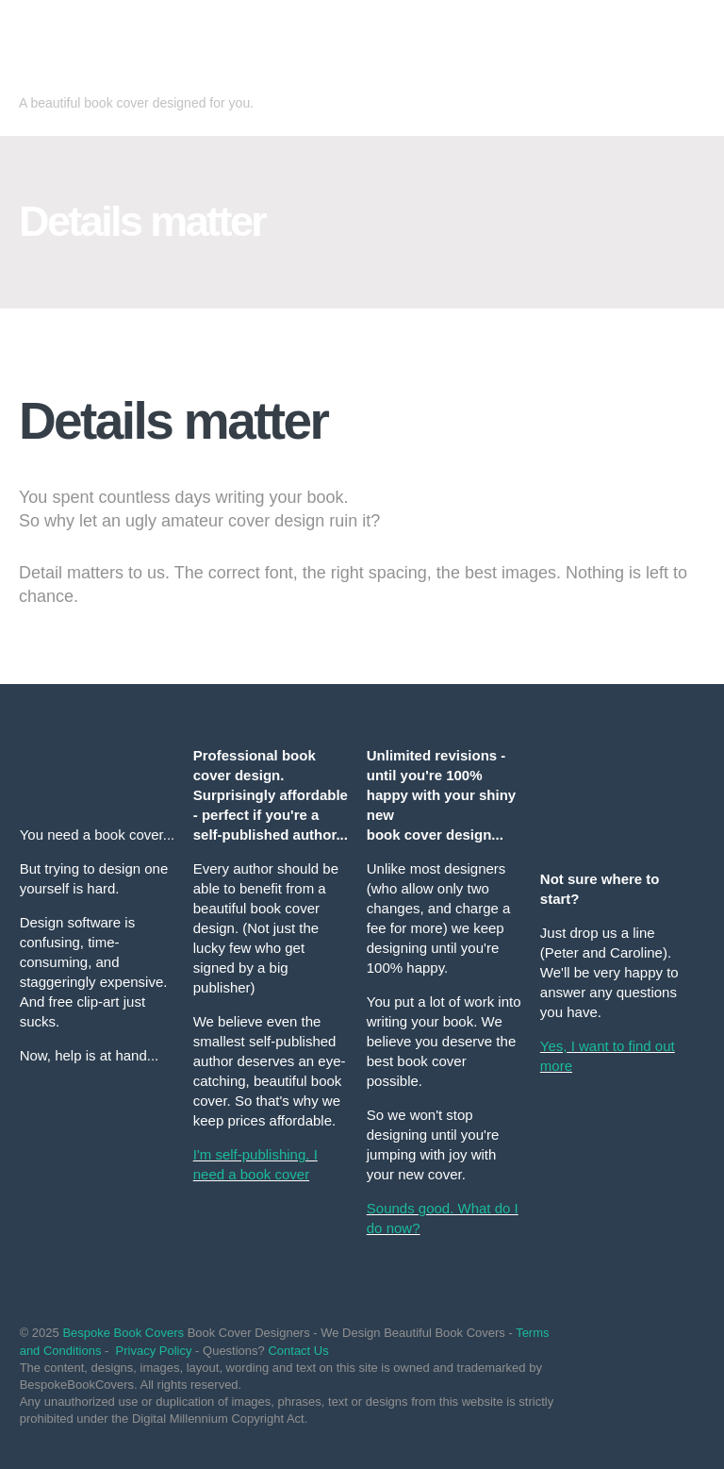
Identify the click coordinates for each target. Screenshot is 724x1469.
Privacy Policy (154, 1351)
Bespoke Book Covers (123, 1333)
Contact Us (298, 1351)
